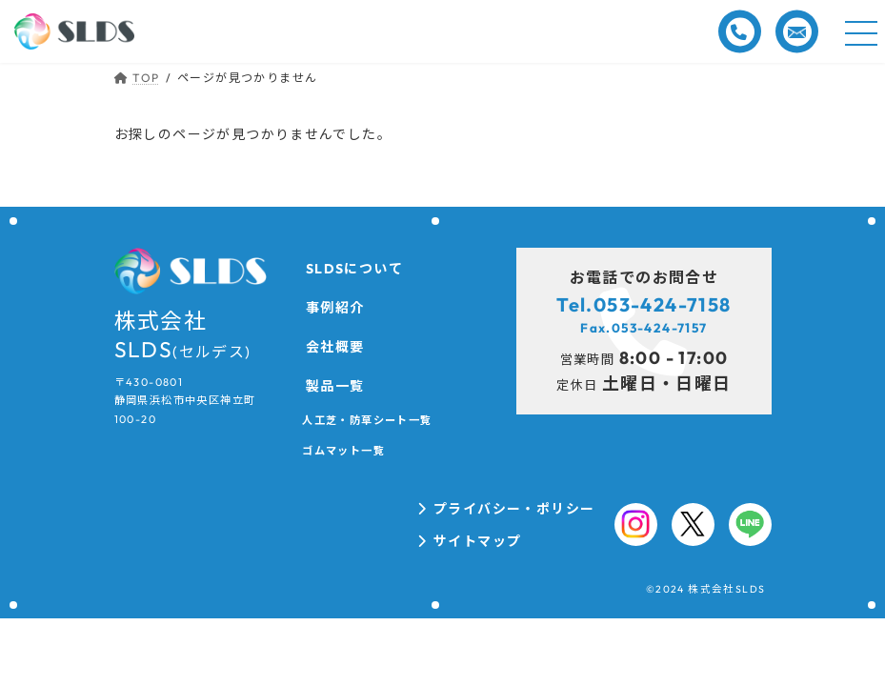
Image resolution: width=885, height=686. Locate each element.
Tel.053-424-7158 (643, 304)
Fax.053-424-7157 (643, 327)
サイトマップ (477, 541)
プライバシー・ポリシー (513, 508)
